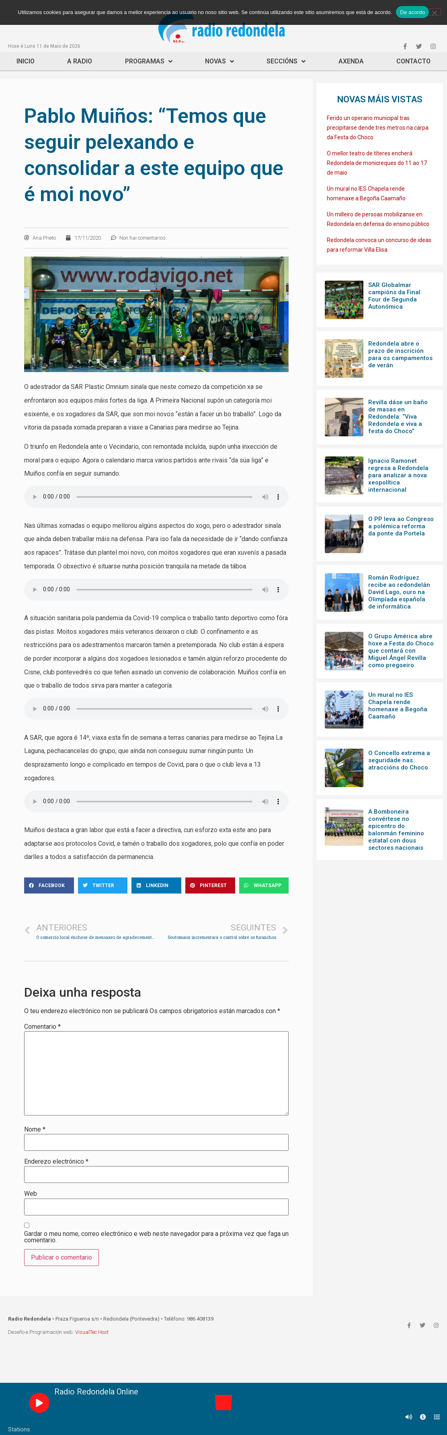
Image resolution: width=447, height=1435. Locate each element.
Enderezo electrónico (56, 1161)
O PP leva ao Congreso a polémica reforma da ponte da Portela (401, 526)
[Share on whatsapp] (264, 885)
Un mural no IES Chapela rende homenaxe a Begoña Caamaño (397, 705)
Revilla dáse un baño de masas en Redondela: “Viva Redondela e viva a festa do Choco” (398, 417)
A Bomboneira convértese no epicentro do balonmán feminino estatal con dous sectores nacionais (396, 829)
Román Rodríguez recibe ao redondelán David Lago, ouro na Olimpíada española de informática (399, 592)
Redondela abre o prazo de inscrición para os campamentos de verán (400, 354)
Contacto (413, 61)
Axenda (351, 61)
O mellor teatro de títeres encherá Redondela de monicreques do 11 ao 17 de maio (377, 163)
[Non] (434, 12)
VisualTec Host (92, 1332)
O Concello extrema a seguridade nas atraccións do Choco (399, 760)
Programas (148, 61)
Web (30, 1194)
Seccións (286, 61)
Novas (219, 61)
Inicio (25, 61)
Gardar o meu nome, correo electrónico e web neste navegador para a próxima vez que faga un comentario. (156, 1237)
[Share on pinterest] (210, 885)
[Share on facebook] (49, 885)
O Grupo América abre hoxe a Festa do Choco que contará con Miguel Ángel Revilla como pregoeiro (401, 651)
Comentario (42, 1027)
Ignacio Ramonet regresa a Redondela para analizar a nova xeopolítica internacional (398, 475)
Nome (34, 1129)
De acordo (412, 12)
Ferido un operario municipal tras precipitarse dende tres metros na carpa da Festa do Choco (378, 127)
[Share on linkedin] (156, 885)
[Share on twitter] (103, 885)
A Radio (79, 61)
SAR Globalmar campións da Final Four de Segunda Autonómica (394, 295)
